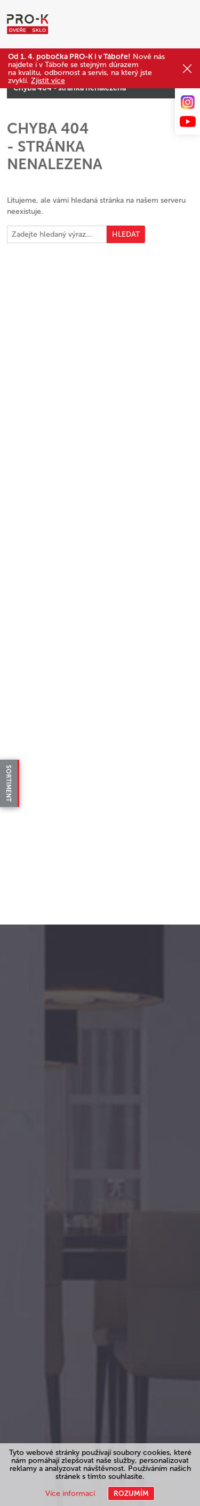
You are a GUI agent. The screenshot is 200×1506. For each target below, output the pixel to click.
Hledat (126, 234)
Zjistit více (48, 81)
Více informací (70, 1493)
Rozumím (131, 1493)
